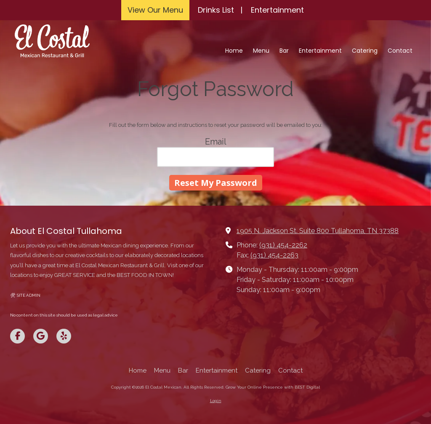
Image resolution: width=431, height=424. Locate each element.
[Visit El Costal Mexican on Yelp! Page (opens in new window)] (63, 336)
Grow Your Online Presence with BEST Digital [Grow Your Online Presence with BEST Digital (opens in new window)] (273, 387)
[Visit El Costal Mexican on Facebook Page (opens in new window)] (17, 336)
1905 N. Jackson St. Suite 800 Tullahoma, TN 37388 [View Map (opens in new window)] (318, 231)
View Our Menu (155, 10)
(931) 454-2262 (283, 245)
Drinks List (216, 10)
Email (215, 142)
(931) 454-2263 (274, 255)
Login (215, 400)
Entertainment (277, 10)
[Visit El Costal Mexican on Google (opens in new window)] (40, 336)
